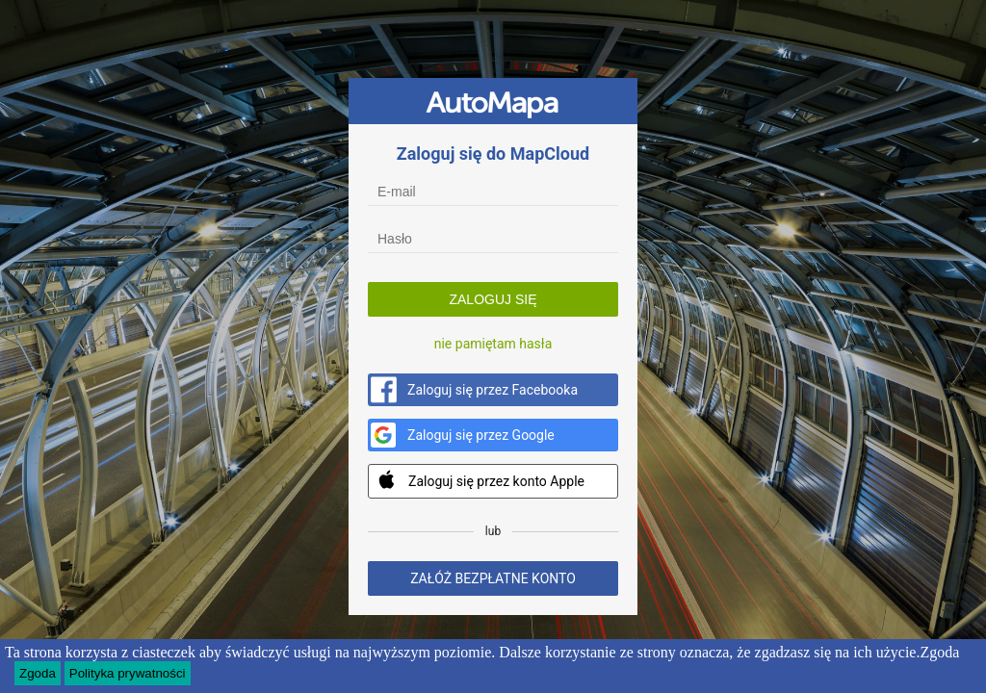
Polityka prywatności (127, 673)
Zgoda (37, 673)
